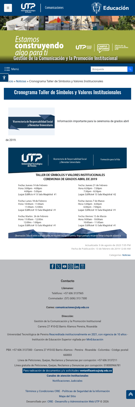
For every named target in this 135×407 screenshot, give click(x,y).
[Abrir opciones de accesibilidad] (4, 77)
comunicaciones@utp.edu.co (72, 307)
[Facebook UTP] (52, 266)
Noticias (21, 81)
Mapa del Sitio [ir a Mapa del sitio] (67, 396)
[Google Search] (109, 69)
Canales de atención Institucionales (67, 375)
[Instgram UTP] (70, 266)
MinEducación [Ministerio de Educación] (94, 339)
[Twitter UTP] (58, 266)
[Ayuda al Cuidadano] (82, 266)
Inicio (10, 81)
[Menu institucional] (8, 8)
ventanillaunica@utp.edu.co (96, 370)
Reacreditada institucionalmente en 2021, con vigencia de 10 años (88, 334)
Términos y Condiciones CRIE (42, 391)
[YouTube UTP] (64, 266)
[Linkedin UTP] (76, 266)
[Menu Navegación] (12, 69)
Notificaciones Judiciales (67, 380)
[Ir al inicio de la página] (130, 394)
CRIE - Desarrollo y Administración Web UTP (73, 401)
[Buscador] (130, 69)
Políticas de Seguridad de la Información (86, 391)
